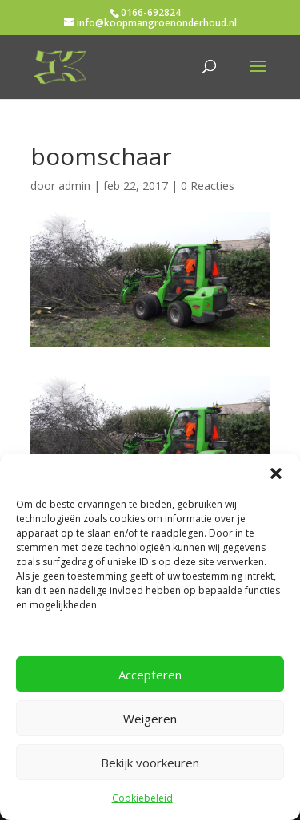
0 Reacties (207, 185)
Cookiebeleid (142, 798)
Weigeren (150, 719)
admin (74, 185)
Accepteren (150, 675)
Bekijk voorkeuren (150, 762)
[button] (276, 473)
